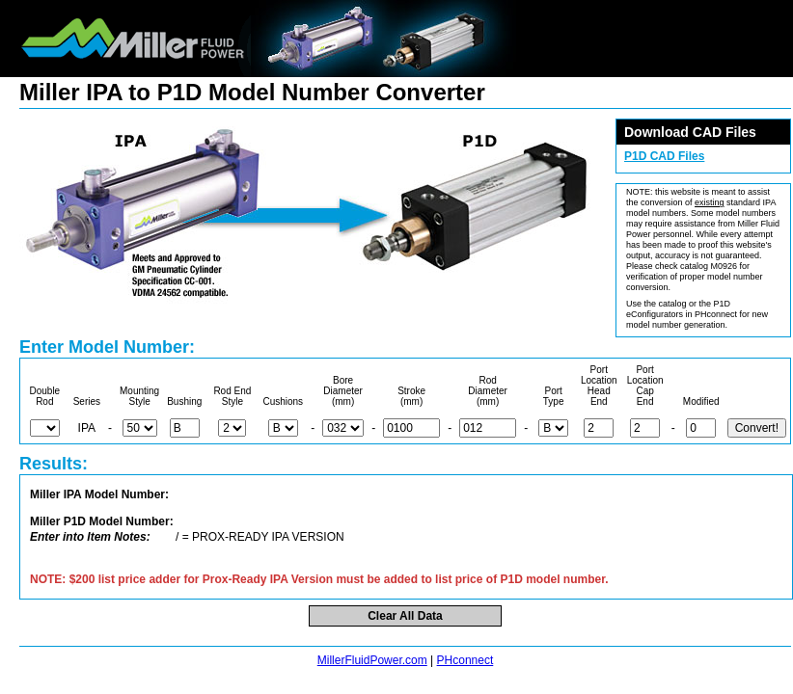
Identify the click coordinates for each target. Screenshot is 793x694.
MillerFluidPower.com (372, 660)
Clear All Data (405, 616)
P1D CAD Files (664, 156)
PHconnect (465, 660)
